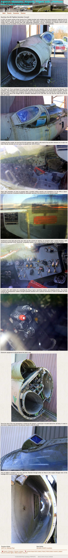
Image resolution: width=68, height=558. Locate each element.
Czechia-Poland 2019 (31, 551)
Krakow (39, 551)
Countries (16, 13)
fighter (12, 552)
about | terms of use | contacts (45, 556)
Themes (23, 13)
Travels (9, 13)
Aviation (21, 551)
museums (25, 552)
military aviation (18, 552)
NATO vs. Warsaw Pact (7, 548)
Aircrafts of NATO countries (44, 548)
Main (4, 13)
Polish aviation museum (52, 551)
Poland (43, 551)
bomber (8, 552)
